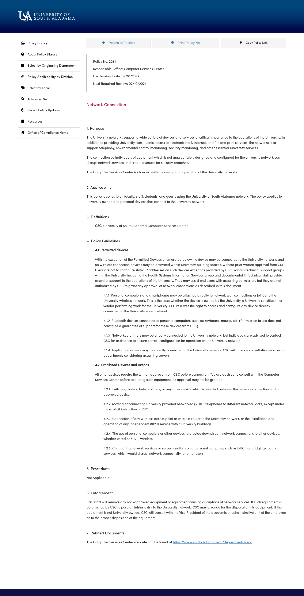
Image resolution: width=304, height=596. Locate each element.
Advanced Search (37, 99)
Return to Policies (118, 43)
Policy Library (34, 43)
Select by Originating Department (48, 65)
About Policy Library (39, 54)
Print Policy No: (186, 43)
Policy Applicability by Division (47, 77)
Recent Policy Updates (40, 110)
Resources (31, 121)
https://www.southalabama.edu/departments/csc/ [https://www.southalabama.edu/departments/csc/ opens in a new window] (212, 542)
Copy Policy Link (253, 42)
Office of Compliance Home (44, 133)
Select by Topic (35, 88)
